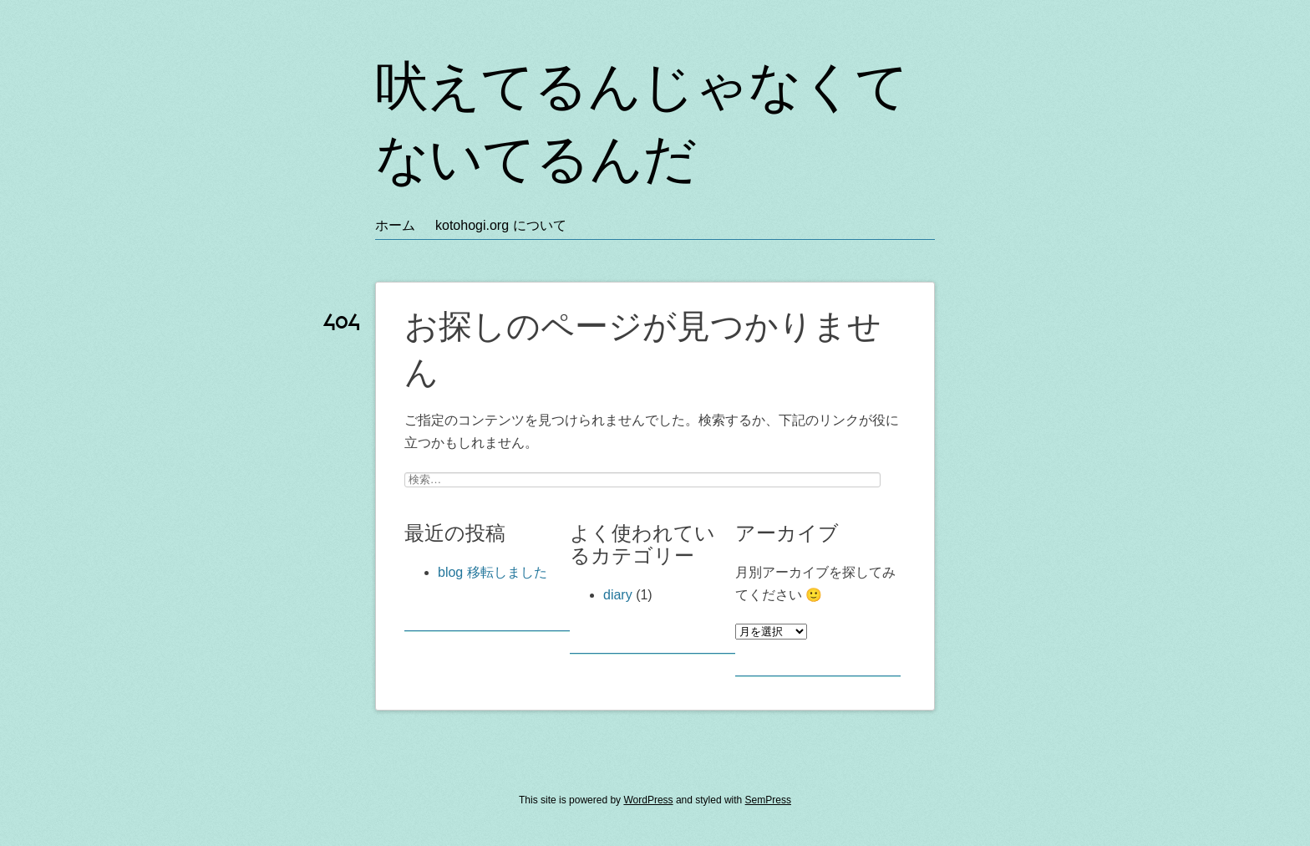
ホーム (395, 225)
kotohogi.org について (500, 225)
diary (617, 595)
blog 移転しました (492, 572)
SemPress (768, 800)
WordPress (648, 800)
